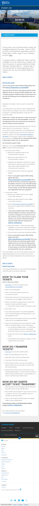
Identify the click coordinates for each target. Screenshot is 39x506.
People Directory (4, 475)
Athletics (3, 448)
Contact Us (3, 487)
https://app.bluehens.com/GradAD (19, 239)
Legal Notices (20, 504)
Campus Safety (4, 479)
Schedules (17, 427)
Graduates (4, 427)
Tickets (11, 427)
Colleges (3, 463)
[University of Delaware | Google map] (20, 489)
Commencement (8, 35)
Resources (17, 430)
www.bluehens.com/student (14, 287)
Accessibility (26, 504)
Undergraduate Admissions (6, 459)
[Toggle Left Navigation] (36, 35)
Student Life (6, 8)
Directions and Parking (7, 430)
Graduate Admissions (5, 461)
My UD (2, 477)
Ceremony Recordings (28, 427)
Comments (15, 504)
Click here (8, 285)
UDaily (2, 450)
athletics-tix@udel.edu (15, 222)
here (10, 55)
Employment (3, 454)
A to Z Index (3, 481)
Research (3, 468)
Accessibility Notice (5, 472)
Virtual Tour (3, 452)
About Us (3, 446)
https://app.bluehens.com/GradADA (17, 87)
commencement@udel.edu (12, 413)
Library (2, 466)
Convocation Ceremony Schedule (23, 204)
